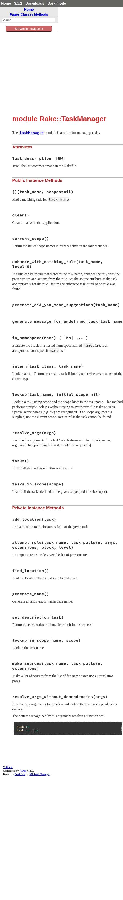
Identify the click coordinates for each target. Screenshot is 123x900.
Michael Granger (40, 774)
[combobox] (28, 20)
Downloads (34, 3)
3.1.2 (18, 3)
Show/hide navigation (29, 28)
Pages (15, 14)
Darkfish (20, 774)
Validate (8, 767)
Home (6, 3)
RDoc (23, 770)
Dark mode (57, 3)
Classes (27, 14)
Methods (41, 14)
